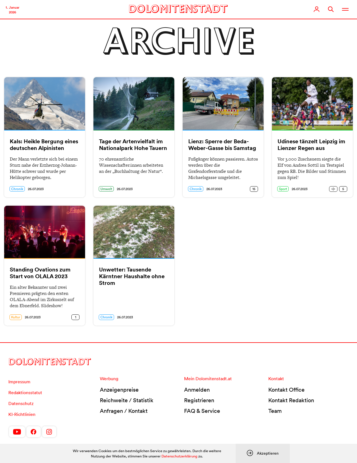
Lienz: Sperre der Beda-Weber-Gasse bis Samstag (222, 144)
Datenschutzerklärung (179, 456)
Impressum (19, 381)
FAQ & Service (202, 411)
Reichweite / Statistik (126, 400)
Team (275, 411)
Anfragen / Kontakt (124, 411)
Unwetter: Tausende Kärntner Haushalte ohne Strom (132, 276)
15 (253, 188)
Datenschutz (20, 403)
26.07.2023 (36, 188)
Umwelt (106, 188)
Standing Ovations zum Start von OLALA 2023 (40, 273)
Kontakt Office (286, 389)
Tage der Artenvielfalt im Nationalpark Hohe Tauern (133, 144)
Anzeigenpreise (119, 389)
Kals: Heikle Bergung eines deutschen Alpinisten (44, 144)
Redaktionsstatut (25, 392)
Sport (283, 188)
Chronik (17, 188)
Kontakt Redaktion (291, 400)
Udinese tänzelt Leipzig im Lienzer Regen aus (311, 144)
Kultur (15, 317)
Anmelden (197, 389)
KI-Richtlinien (21, 414)
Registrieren (199, 400)
